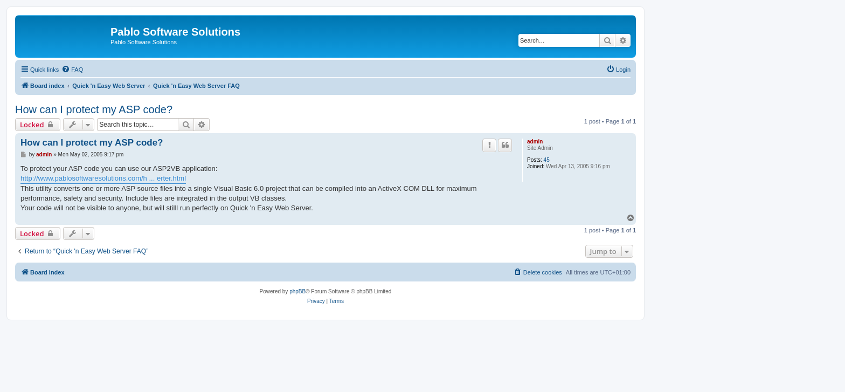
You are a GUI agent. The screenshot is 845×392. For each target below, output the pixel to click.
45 (547, 160)
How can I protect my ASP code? (93, 109)
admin (535, 142)
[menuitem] (72, 69)
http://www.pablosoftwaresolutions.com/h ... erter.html (103, 178)
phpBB (297, 291)
